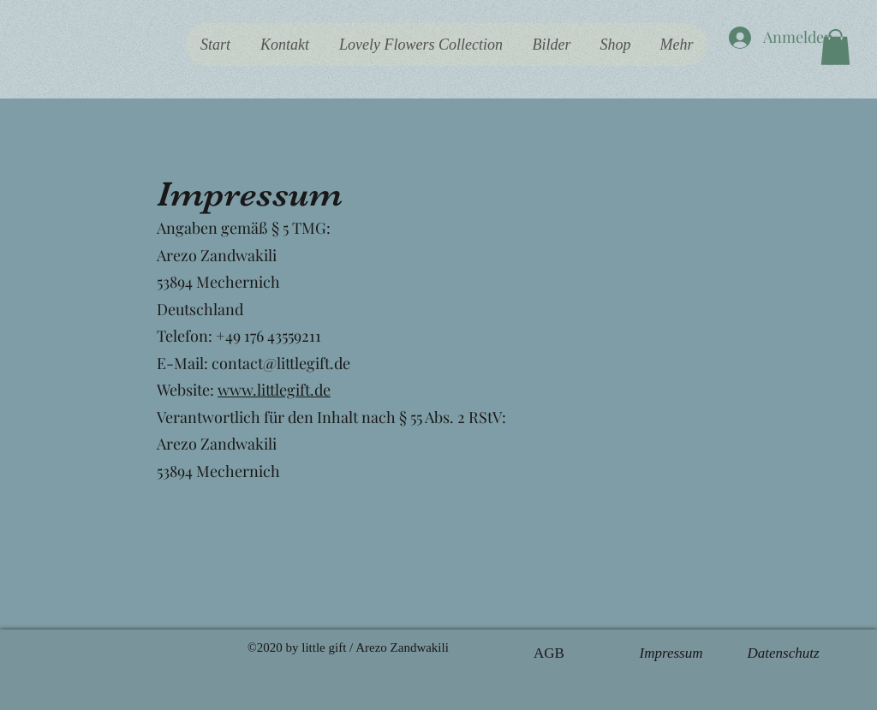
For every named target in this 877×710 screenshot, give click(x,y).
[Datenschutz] (783, 653)
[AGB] (549, 653)
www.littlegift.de (274, 389)
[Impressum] (671, 653)
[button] (835, 47)
